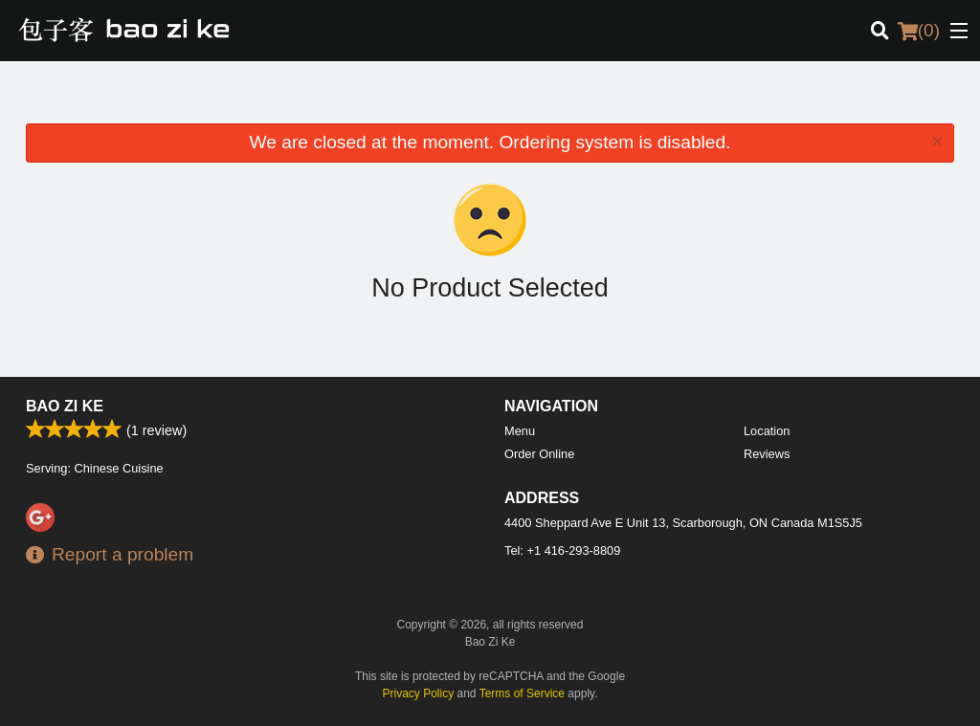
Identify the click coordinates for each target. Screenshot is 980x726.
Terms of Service (522, 693)
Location (767, 431)
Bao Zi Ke (64, 406)
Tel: (562, 550)
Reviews (767, 454)
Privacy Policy (419, 693)
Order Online (539, 454)
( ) (919, 30)
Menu (519, 431)
